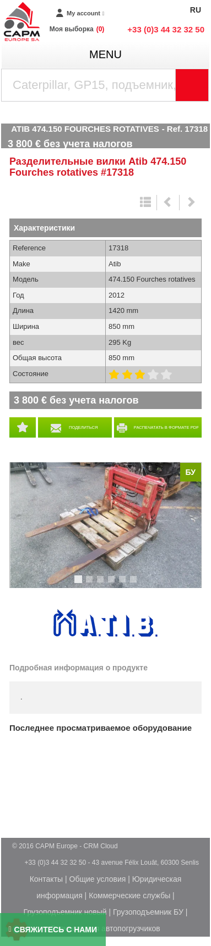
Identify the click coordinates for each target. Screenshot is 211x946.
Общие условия (97, 879)
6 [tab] (135, 584)
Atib (106, 623)
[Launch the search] (192, 85)
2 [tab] (91, 584)
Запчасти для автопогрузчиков (105, 928)
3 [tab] (102, 584)
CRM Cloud (101, 846)
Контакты (46, 879)
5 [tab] (124, 584)
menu (105, 54)
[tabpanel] (105, 525)
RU (195, 9)
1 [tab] (80, 584)
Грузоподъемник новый (65, 912)
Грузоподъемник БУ (148, 912)
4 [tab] (113, 584)
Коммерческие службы (129, 895)
